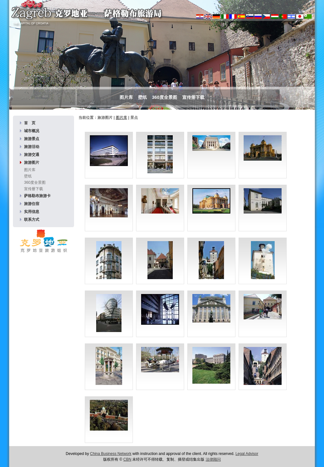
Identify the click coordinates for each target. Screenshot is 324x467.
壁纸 (142, 97)
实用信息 (31, 211)
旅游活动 (31, 146)
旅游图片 (31, 162)
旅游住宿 (31, 204)
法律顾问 (213, 459)
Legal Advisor (246, 453)
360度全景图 (164, 97)
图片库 (126, 97)
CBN (127, 459)
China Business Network (111, 453)
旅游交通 (31, 154)
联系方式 (31, 219)
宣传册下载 (193, 97)
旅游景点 (31, 139)
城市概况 (31, 131)
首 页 (29, 123)
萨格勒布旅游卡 (37, 196)
